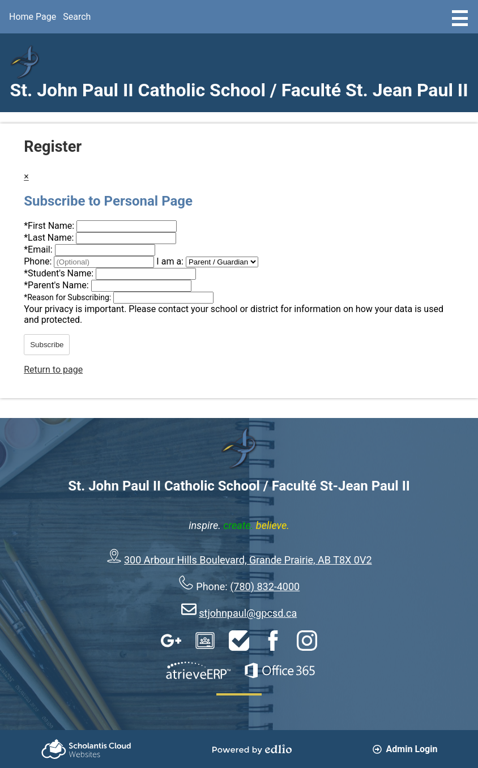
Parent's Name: (57, 285)
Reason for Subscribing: (68, 297)
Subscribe (46, 344)
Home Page (32, 16)
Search (77, 16)
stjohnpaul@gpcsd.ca (248, 613)
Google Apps (171, 640)
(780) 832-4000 (265, 586)
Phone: (39, 261)
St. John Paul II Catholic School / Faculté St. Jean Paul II (239, 90)
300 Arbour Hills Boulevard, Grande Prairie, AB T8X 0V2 (248, 560)
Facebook (273, 640)
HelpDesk (239, 640)
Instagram (307, 640)
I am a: (169, 261)
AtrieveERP (198, 670)
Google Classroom (205, 640)
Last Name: (50, 237)
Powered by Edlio (252, 749)
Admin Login (405, 749)
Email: (39, 249)
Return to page (53, 369)
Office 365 (280, 670)
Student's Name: (60, 273)
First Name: (50, 225)
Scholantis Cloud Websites (86, 749)
